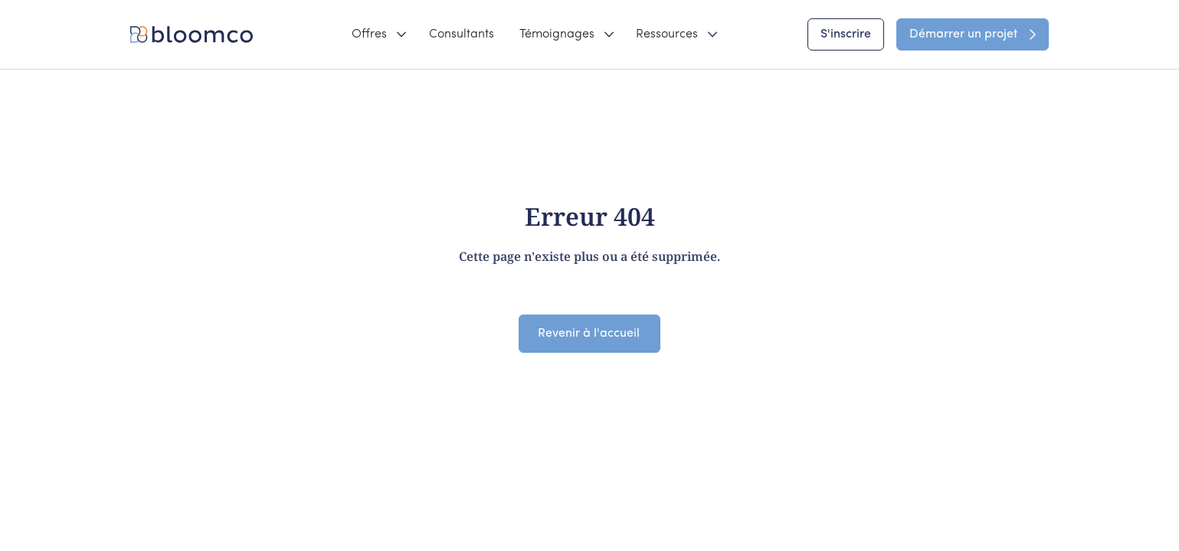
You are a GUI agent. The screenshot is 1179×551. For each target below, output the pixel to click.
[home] (194, 34)
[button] (377, 34)
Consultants (461, 34)
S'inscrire (845, 34)
